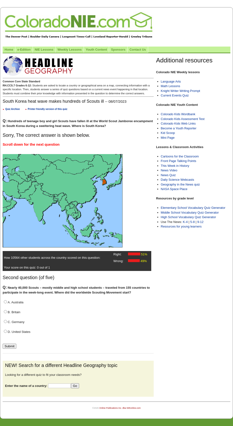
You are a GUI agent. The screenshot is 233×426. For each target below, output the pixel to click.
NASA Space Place (174, 189)
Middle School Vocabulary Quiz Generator (190, 212)
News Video (169, 170)
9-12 (200, 222)
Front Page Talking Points (178, 161)
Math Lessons (170, 86)
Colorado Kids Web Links (178, 123)
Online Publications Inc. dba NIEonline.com (120, 408)
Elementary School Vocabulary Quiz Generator (193, 208)
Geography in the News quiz (180, 184)
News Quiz (168, 175)
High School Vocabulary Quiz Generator (188, 217)
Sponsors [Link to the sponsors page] (118, 49)
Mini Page (168, 137)
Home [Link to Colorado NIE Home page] (9, 49)
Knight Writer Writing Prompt (180, 91)
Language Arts (171, 81)
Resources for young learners (181, 226)
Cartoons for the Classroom (180, 156)
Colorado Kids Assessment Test (183, 119)
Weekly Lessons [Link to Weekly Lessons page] (70, 49)
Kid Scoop (168, 133)
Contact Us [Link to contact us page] (137, 49)
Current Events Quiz (175, 95)
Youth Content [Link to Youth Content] (96, 49)
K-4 (185, 222)
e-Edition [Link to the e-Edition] (24, 49)
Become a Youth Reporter (179, 128)
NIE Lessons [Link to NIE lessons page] (44, 49)
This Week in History (175, 166)
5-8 (193, 222)
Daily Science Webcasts (177, 179)
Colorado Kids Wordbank (178, 114)
